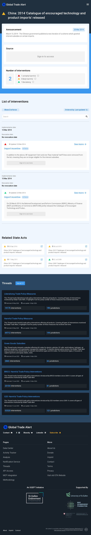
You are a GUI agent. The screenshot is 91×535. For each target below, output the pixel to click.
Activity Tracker (9, 453)
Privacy (50, 471)
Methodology (9, 480)
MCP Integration (10, 475)
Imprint (50, 457)
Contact (50, 462)
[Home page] (14, 4)
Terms (50, 466)
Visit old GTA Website (56, 475)
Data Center (8, 448)
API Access (8, 471)
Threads (6, 466)
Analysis (6, 457)
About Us (51, 448)
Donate (50, 453)
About (5, 530)
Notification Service (11, 462)
